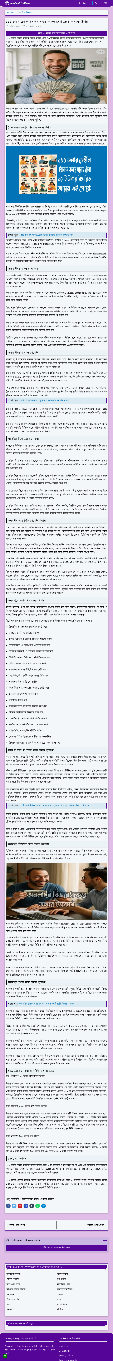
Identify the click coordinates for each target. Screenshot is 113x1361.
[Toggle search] (100, 3)
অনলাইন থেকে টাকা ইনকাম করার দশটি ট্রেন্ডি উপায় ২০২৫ (46, 1004)
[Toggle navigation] (105, 3)
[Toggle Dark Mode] (95, 3)
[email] (89, 3)
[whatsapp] (84, 3)
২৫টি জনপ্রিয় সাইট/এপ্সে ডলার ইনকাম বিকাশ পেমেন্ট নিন (46, 235)
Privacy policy (66, 1355)
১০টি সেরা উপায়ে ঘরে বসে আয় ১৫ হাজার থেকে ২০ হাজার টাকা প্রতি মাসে (54, 805)
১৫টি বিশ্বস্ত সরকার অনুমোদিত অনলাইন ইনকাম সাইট (44, 400)
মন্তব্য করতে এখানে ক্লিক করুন (56, 1247)
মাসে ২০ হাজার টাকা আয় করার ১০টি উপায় (56, 33)
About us (63, 1346)
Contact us (64, 1351)
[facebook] (79, 3)
